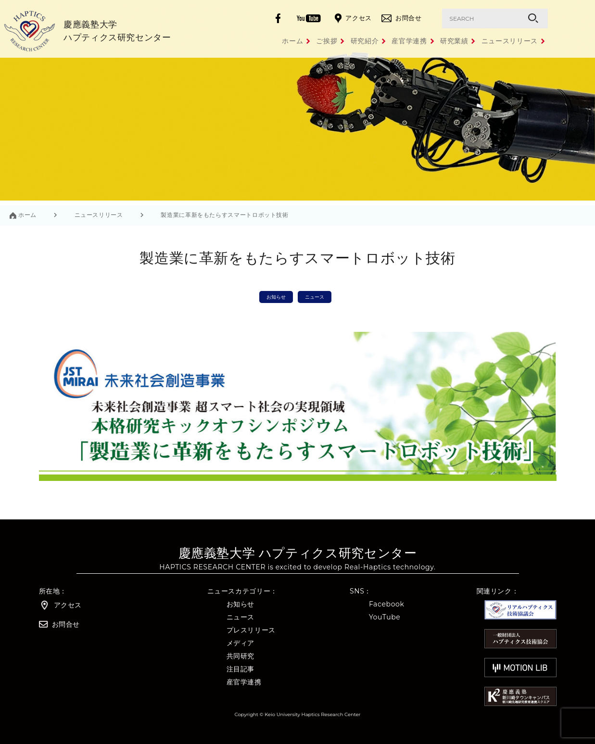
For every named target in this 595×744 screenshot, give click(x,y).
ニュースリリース (509, 41)
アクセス (353, 18)
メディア (241, 643)
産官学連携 (387, 41)
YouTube (385, 617)
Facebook (387, 604)
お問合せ (401, 18)
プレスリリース (251, 630)
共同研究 (241, 656)
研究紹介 (330, 41)
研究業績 (443, 41)
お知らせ (276, 297)
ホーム (236, 41)
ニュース (314, 297)
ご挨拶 (281, 41)
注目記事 (241, 669)
